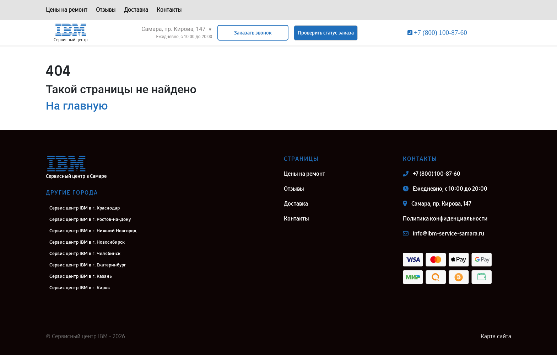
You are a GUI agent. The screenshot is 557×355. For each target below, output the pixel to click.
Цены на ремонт (66, 9)
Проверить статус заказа (326, 33)
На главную (77, 105)
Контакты (169, 9)
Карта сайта (496, 336)
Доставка (136, 9)
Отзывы (105, 9)
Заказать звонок (253, 33)
